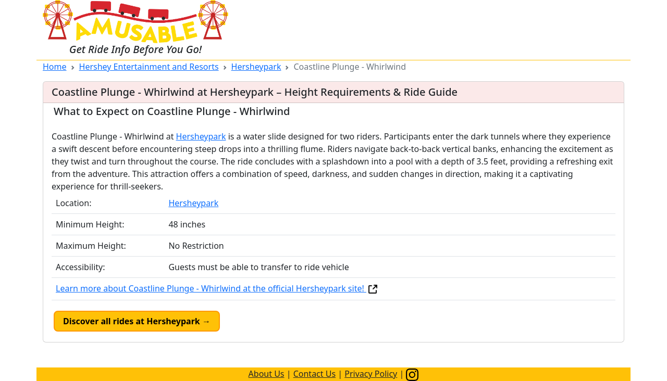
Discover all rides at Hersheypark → (137, 321)
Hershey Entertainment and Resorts (149, 66)
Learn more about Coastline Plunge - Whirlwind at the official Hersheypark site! (217, 288)
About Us (267, 373)
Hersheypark (256, 66)
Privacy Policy (370, 373)
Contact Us (314, 373)
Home (55, 66)
